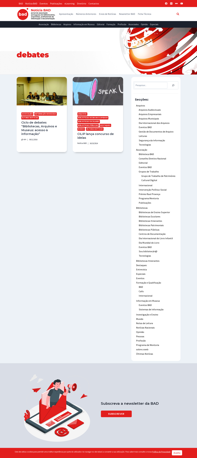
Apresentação (66, 13)
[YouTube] (181, 3)
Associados (134, 24)
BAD (21, 3)
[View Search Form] (177, 14)
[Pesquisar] (173, 85)
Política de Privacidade (161, 452)
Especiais (154, 24)
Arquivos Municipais (148, 118)
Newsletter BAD (127, 13)
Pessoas (140, 329)
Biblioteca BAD (146, 152)
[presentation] (42, 91)
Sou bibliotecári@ (148, 246)
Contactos (93, 3)
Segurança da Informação (151, 139)
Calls (141, 285)
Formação (110, 24)
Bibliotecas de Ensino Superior (92, 118)
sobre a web (142, 341)
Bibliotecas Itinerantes (150, 217)
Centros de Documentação (152, 229)
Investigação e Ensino (147, 308)
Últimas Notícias (30, 118)
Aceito (176, 452)
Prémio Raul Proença (149, 191)
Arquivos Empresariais (150, 113)
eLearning (70, 3)
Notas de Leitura (144, 316)
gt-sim (23, 139)
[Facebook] (166, 3)
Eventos (44, 3)
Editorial (100, 24)
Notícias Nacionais (145, 320)
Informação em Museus (84, 24)
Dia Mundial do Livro (149, 238)
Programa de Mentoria (147, 337)
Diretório (81, 3)
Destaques (105, 125)
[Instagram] (171, 3)
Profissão (122, 24)
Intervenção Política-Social (152, 187)
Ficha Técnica (144, 13)
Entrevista (141, 264)
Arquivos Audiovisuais (149, 109)
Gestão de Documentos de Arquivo (156, 130)
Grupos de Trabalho (148, 169)
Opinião (144, 24)
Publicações (56, 3)
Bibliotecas (56, 24)
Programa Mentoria (149, 195)
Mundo (81, 129)
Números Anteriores (86, 13)
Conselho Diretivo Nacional (152, 156)
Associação (44, 24)
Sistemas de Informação (151, 303)
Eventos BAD (145, 126)
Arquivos (67, 24)
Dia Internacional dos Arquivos (154, 122)
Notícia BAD (31, 3)
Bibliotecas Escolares (88, 121)
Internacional (145, 182)
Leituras (143, 134)
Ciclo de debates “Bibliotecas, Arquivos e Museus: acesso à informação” (38, 128)
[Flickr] (176, 3)
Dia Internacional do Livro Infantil (156, 234)
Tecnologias (145, 143)
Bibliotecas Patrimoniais (151, 221)
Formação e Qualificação (148, 276)
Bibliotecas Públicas (88, 125)
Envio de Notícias (107, 13)
